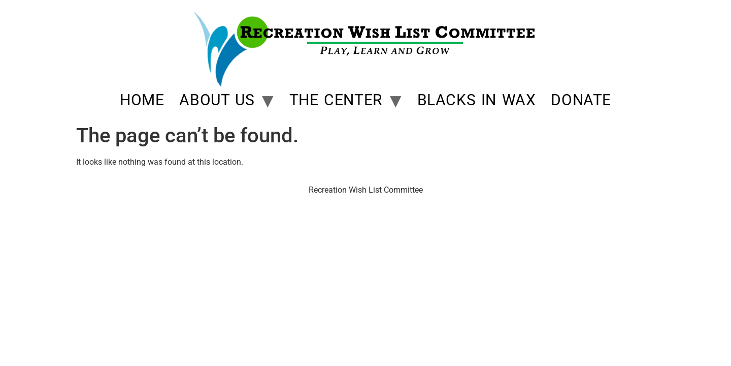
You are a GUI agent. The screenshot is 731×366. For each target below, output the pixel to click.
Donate (581, 100)
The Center (335, 100)
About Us (216, 100)
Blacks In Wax (476, 100)
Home (142, 100)
